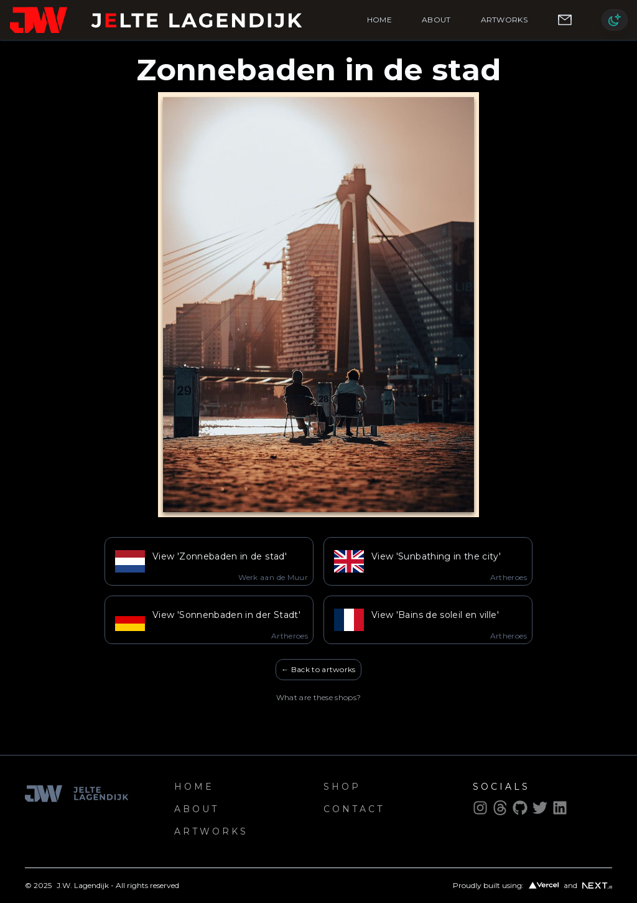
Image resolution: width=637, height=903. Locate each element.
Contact (353, 809)
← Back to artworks (318, 669)
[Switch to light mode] (614, 20)
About (436, 19)
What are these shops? (318, 697)
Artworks (504, 19)
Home (379, 19)
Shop (342, 786)
